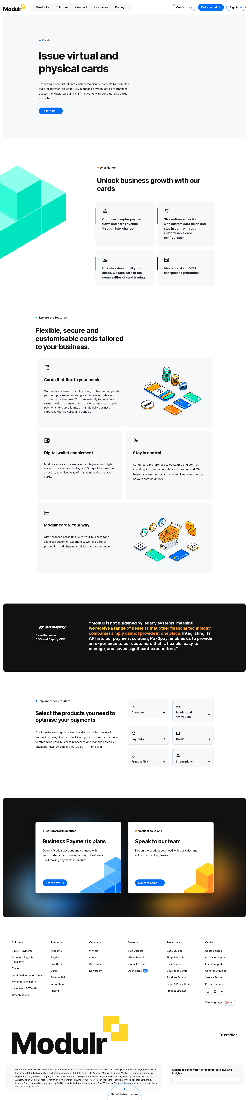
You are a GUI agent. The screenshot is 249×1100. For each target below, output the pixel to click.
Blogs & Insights (176, 957)
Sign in (236, 7)
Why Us (93, 950)
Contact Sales (213, 950)
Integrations (58, 984)
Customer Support (216, 957)
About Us (94, 957)
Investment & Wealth (24, 988)
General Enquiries (215, 970)
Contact (184, 7)
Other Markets (20, 994)
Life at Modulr (136, 957)
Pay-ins (55, 957)
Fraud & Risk (58, 977)
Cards (54, 970)
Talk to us (51, 111)
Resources (101, 7)
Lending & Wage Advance (27, 975)
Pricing (119, 7)
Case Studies (174, 950)
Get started (211, 7)
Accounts (56, 950)
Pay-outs (56, 964)
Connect (81, 7)
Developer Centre (177, 970)
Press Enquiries (214, 984)
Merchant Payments (24, 981)
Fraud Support (213, 964)
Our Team (95, 964)
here (143, 1080)
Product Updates (177, 990)
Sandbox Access (176, 977)
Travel (15, 968)
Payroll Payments (22, 950)
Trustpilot (228, 1035)
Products (42, 7)
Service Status (213, 977)
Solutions (62, 7)
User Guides (174, 964)
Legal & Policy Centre (179, 984)
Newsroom (95, 970)
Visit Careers (135, 950)
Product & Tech (137, 964)
